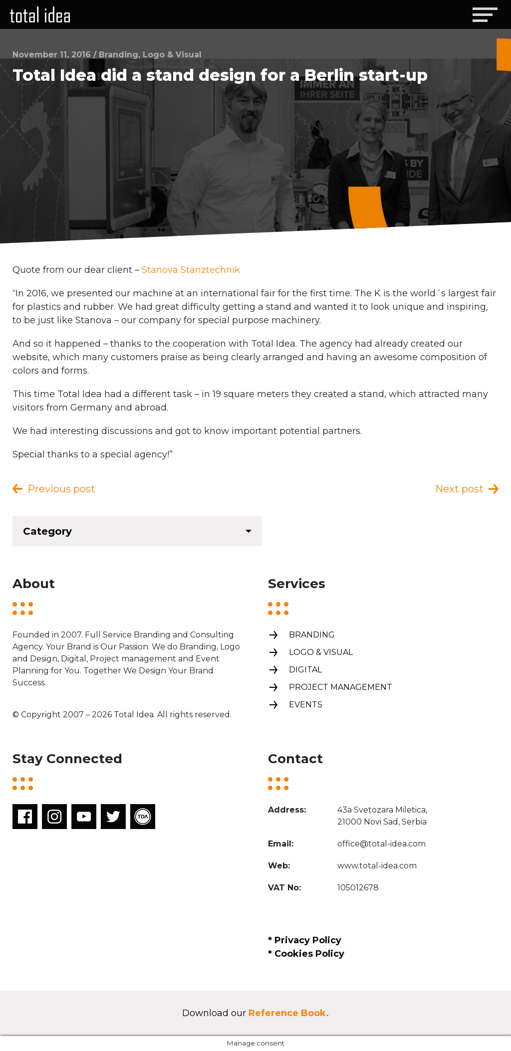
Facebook (24, 816)
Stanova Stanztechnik (191, 269)
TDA (142, 816)
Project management (330, 687)
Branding (301, 635)
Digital (295, 670)
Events (295, 705)
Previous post (61, 489)
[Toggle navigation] (485, 14)
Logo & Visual (310, 652)
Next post (459, 489)
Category (47, 531)
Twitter (113, 816)
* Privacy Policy (304, 940)
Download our (255, 1013)
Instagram (54, 816)
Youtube (83, 816)
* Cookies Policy (306, 953)
